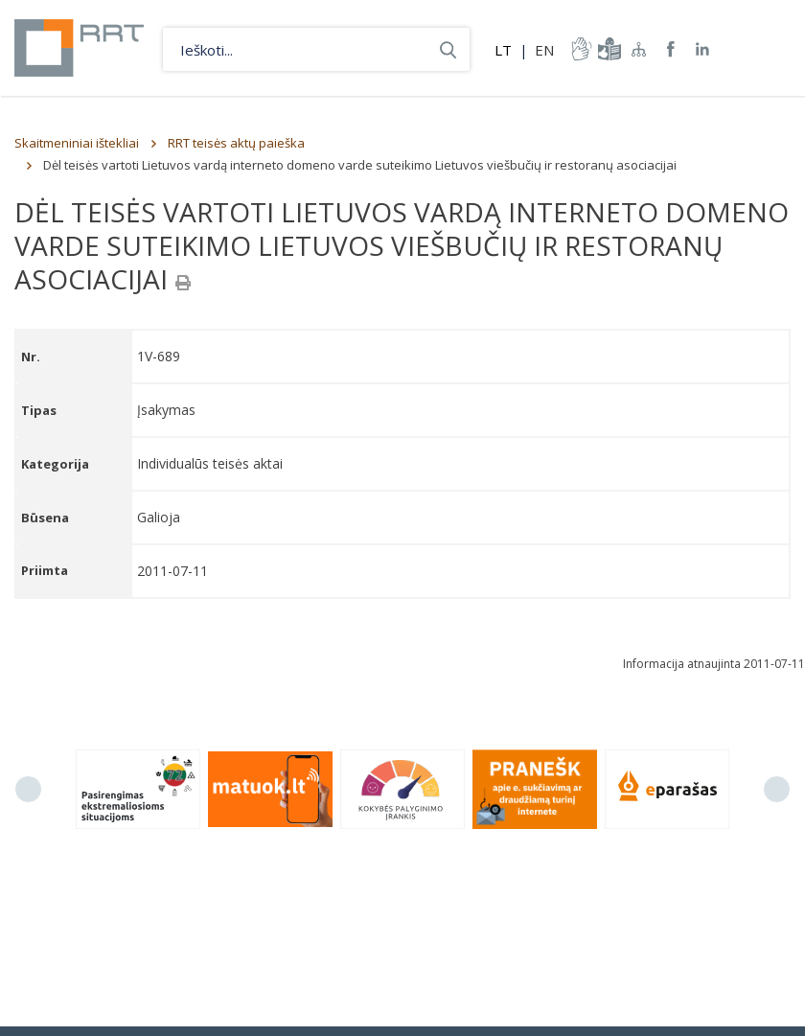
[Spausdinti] (183, 282)
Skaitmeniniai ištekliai (76, 142)
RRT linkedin (703, 49)
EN (544, 49)
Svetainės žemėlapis (639, 48)
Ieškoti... (448, 49)
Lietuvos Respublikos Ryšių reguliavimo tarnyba (79, 48)
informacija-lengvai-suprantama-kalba (607, 48)
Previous (28, 789)
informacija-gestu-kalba (579, 48)
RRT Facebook (671, 49)
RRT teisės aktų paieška (236, 142)
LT (503, 49)
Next (777, 789)
